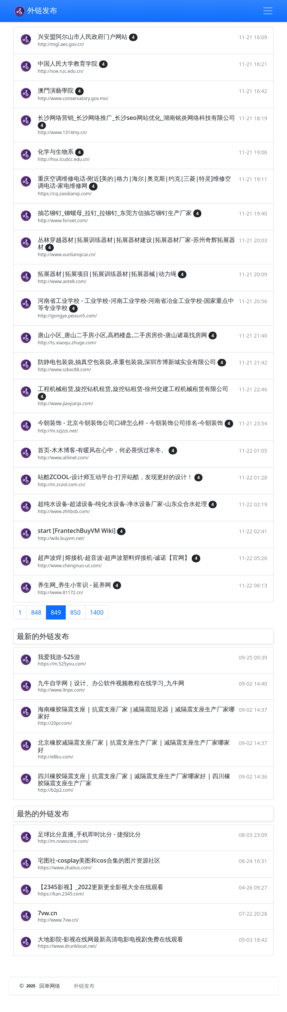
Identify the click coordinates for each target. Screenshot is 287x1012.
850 (75, 612)
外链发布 (35, 11)
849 (56, 612)
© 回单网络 (40, 985)
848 (36, 612)
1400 (97, 612)
